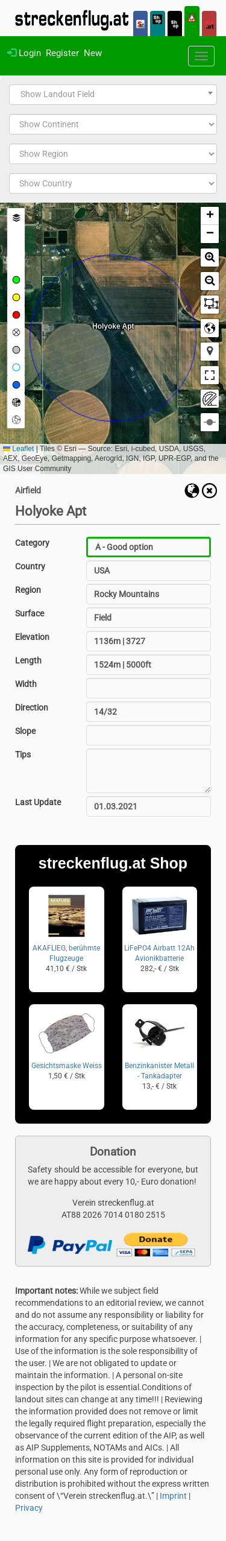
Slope (25, 731)
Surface (29, 613)
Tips (23, 754)
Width (26, 684)
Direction (31, 707)
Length (28, 660)
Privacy (29, 1508)
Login (24, 53)
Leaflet (18, 449)
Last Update (38, 802)
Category (32, 543)
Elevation (32, 637)
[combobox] (113, 94)
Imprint (173, 1496)
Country (30, 566)
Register (62, 53)
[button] (210, 216)
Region (28, 590)
